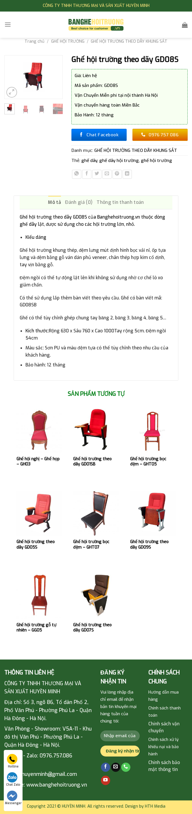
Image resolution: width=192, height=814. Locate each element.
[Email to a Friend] (107, 174)
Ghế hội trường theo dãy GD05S (35, 544)
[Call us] (125, 767)
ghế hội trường (156, 160)
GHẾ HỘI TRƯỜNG (67, 41)
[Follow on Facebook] (105, 767)
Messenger (13, 798)
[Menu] (7, 24)
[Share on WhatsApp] (76, 174)
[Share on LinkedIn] (127, 174)
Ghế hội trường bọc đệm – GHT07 (91, 544)
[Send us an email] (115, 767)
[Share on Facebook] (86, 174)
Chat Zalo (13, 779)
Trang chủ (35, 41)
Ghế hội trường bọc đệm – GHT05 (148, 462)
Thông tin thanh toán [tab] (120, 202)
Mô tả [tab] (54, 202)
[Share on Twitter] (96, 174)
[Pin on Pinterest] (117, 174)
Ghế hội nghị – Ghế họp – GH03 (38, 462)
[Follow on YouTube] (105, 780)
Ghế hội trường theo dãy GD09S (149, 544)
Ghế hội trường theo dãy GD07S (92, 628)
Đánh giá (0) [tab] (79, 202)
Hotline (13, 761)
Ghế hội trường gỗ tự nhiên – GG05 (36, 628)
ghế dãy (89, 160)
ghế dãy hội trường (119, 160)
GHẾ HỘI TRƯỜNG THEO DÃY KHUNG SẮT (129, 41)
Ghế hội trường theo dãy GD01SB (92, 462)
